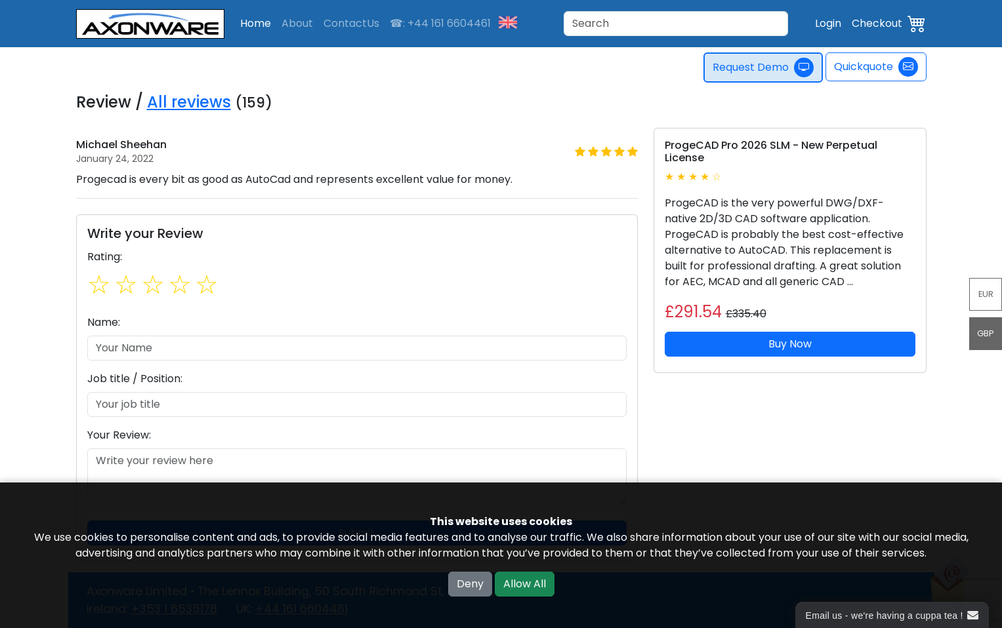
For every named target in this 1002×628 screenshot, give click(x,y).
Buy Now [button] (790, 343)
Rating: (104, 256)
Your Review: (119, 434)
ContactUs (351, 23)
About (297, 23)
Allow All (524, 583)
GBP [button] (985, 333)
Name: (103, 322)
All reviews (189, 102)
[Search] (676, 23)
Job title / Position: (134, 378)
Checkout (877, 23)
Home (255, 23)
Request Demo (763, 67)
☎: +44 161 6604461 (440, 23)
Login (828, 23)
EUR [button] (985, 294)
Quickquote (876, 67)
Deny (470, 583)
